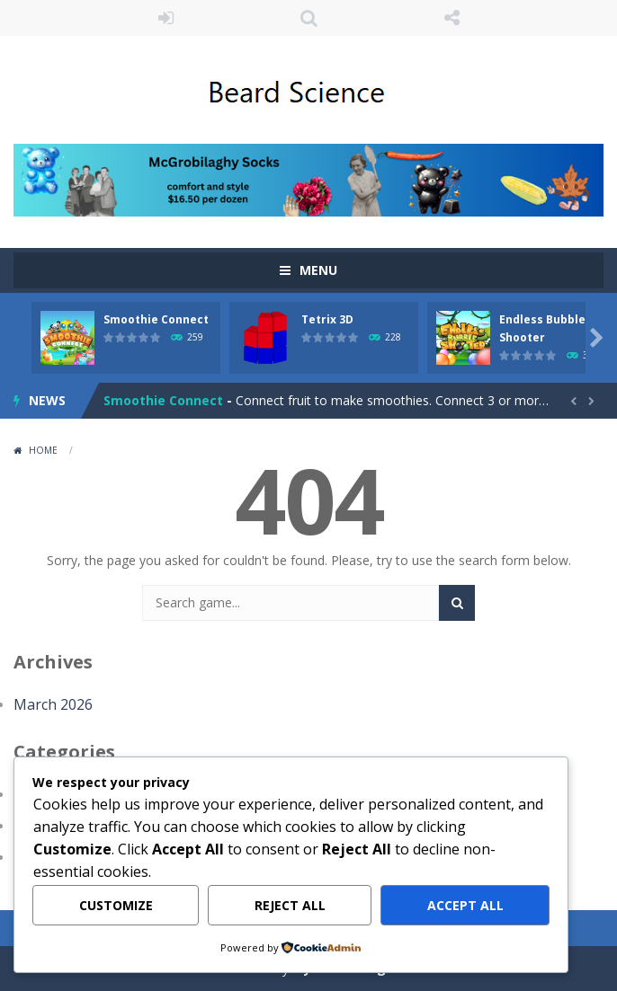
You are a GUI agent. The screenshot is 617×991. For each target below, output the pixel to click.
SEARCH (309, 18)
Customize (116, 905)
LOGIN (166, 18)
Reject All (290, 905)
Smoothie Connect (156, 319)
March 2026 (53, 704)
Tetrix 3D (327, 319)
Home (43, 450)
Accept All (465, 905)
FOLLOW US (452, 18)
